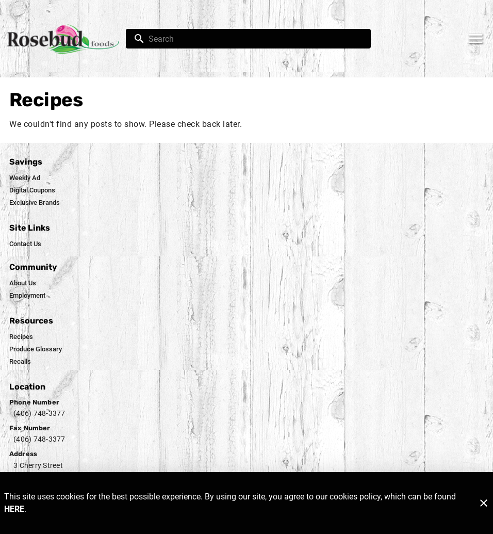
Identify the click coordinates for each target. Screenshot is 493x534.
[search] (256, 38)
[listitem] (24, 178)
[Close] (483, 503)
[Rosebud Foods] (66, 39)
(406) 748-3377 (39, 413)
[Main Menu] (475, 38)
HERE (14, 509)
